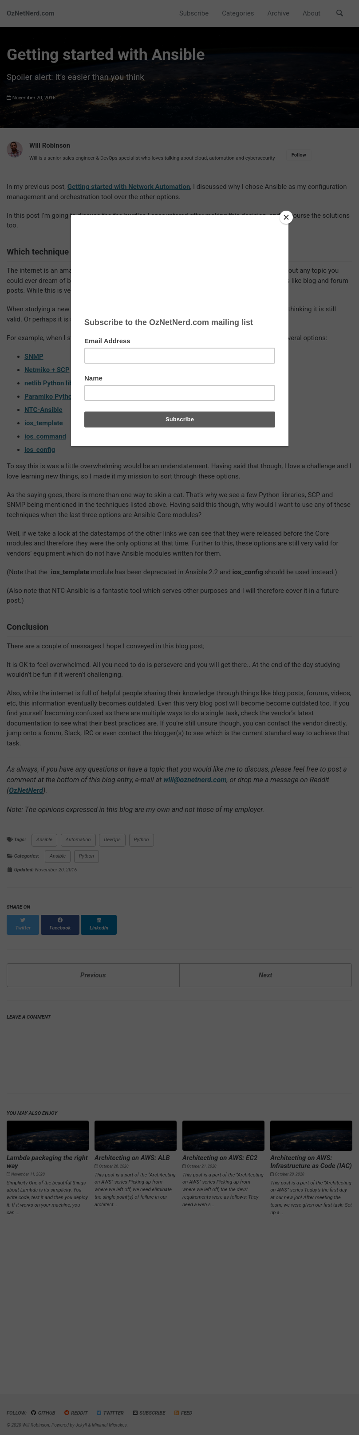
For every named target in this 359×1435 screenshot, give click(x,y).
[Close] (286, 217)
